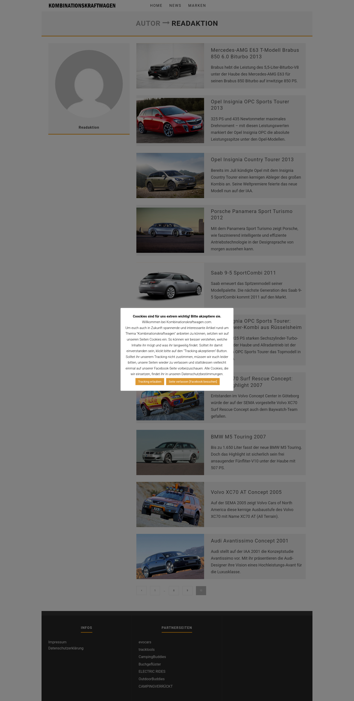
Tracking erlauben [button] (149, 381)
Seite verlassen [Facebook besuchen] (193, 381)
